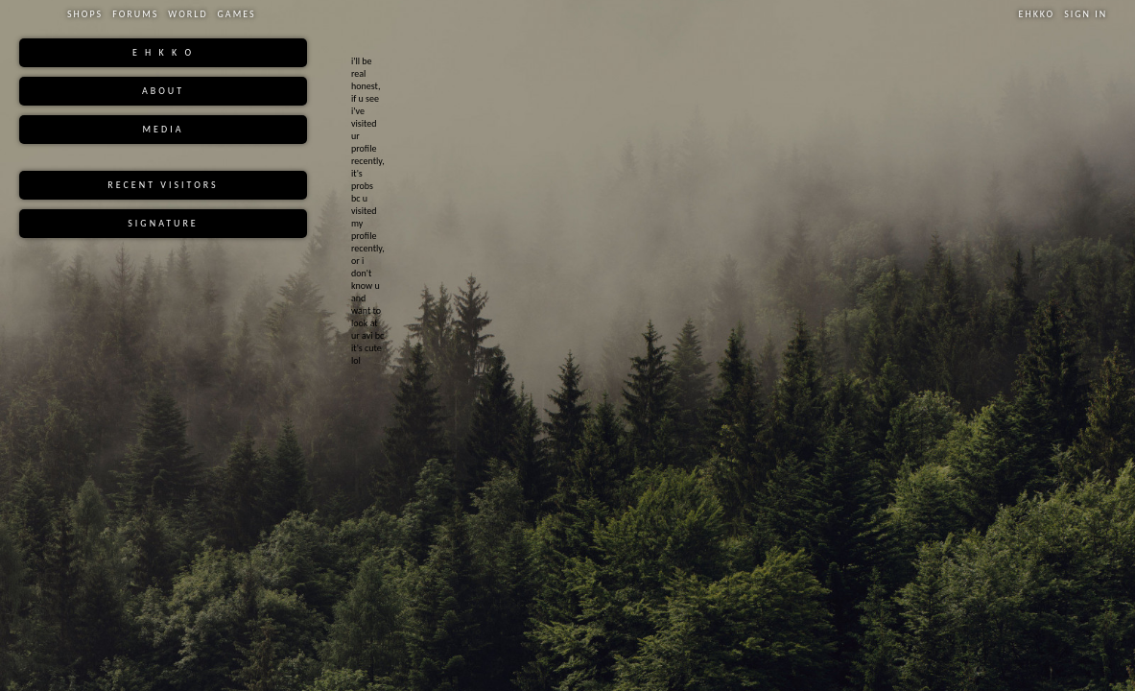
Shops (85, 14)
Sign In (1085, 14)
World (187, 14)
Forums (135, 14)
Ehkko (1037, 14)
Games (237, 14)
